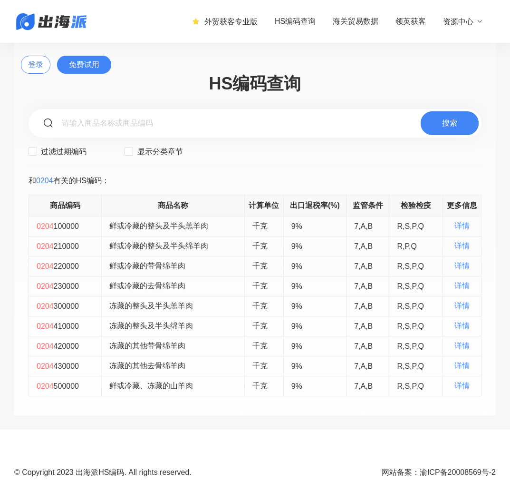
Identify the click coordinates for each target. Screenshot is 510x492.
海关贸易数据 (355, 21)
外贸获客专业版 (225, 21)
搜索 (449, 123)
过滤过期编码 (58, 151)
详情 (462, 226)
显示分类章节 (154, 151)
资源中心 (463, 21)
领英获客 (410, 21)
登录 (35, 64)
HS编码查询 (295, 21)
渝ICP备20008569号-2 (458, 472)
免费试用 (84, 64)
